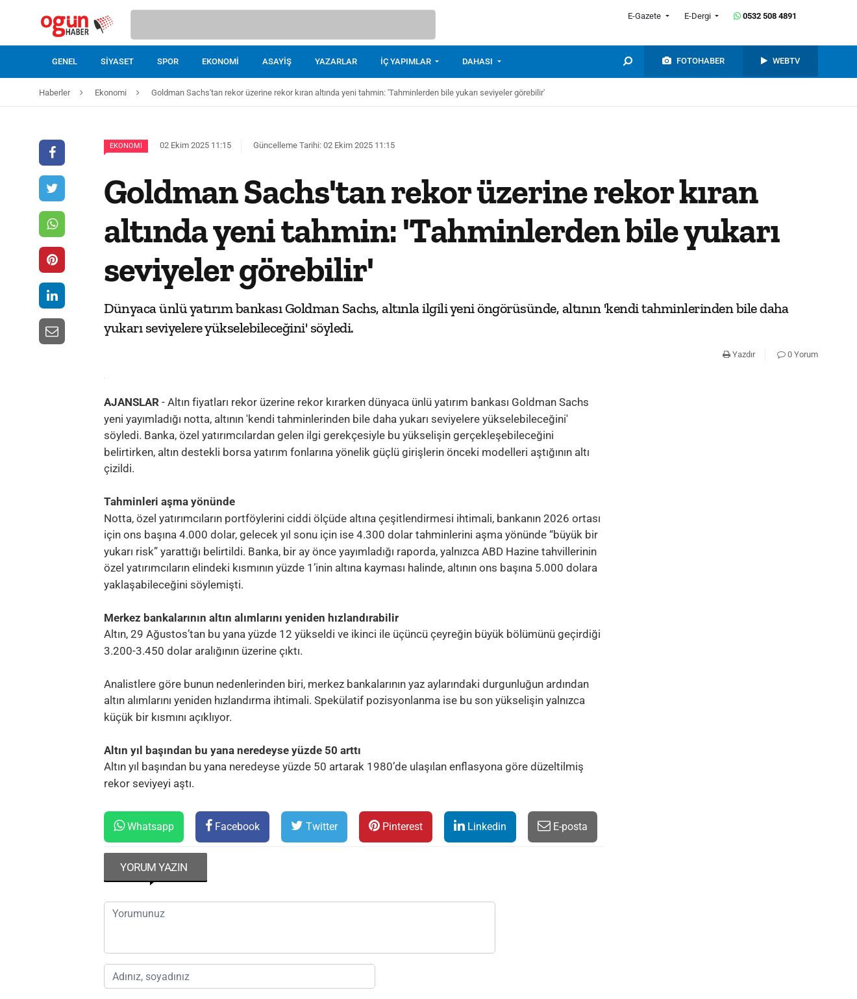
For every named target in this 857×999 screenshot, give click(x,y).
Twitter (314, 826)
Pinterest (396, 826)
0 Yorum (797, 354)
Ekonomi (126, 146)
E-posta (563, 826)
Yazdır (739, 354)
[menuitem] (76, 61)
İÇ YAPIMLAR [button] (406, 61)
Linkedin (480, 826)
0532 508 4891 (765, 16)
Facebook (232, 826)
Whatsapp (144, 826)
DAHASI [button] (478, 61)
